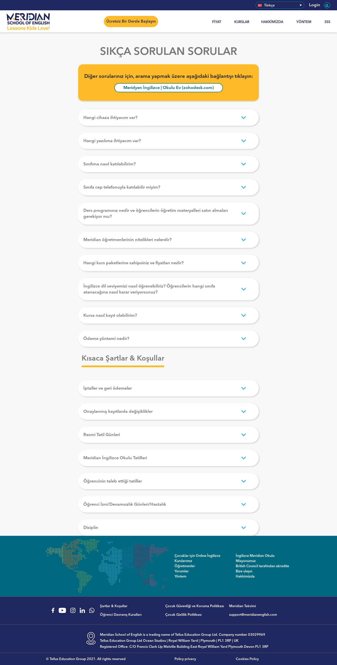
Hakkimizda (272, 22)
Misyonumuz (246, 561)
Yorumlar (182, 571)
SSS (327, 22)
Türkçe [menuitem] (269, 5)
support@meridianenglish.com (253, 614)
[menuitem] (279, 5)
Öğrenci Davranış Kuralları (121, 614)
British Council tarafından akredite (262, 566)
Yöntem (303, 22)
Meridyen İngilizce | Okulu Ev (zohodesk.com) (168, 87)
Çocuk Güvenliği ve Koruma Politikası (194, 606)
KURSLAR (241, 22)
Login (319, 5)
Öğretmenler (185, 566)
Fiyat (216, 22)
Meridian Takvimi (242, 606)
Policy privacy (185, 659)
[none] (279, 5)
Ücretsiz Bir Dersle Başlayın (131, 21)
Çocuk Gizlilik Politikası (183, 614)
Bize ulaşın (244, 571)
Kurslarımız (183, 561)
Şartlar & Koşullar (113, 606)
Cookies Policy (247, 659)
